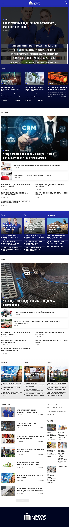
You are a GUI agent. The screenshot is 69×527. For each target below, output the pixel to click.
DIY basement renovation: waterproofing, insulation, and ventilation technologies (11, 241)
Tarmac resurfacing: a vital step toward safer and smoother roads (51, 433)
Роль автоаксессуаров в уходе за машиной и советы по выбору (37, 311)
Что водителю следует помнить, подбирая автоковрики (49, 185)
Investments (53, 368)
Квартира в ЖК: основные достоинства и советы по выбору (51, 193)
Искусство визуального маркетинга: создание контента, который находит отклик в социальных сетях (62, 454)
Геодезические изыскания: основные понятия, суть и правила (51, 451)
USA (28, 220)
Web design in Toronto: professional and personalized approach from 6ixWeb (38, 165)
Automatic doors (62, 463)
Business (6, 150)
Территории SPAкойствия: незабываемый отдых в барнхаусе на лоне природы (35, 382)
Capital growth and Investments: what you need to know (10, 88)
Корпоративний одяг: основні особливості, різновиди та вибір (26, 25)
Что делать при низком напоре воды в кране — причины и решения (56, 236)
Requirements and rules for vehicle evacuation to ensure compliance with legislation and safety (38, 321)
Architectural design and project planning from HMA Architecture (57, 385)
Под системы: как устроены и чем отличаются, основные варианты (12, 381)
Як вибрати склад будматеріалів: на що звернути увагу (62, 433)
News (5, 83)
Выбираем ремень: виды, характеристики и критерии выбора (35, 387)
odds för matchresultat (54, 404)
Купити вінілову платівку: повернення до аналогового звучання (14, 193)
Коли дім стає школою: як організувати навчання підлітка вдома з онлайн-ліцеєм (34, 371)
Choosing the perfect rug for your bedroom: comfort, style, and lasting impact (35, 236)
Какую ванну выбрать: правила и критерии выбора (11, 385)
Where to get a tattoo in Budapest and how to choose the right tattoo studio (12, 390)
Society (6, 370)
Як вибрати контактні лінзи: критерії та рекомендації (11, 373)
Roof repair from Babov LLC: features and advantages (56, 226)
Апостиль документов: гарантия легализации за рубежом (35, 175)
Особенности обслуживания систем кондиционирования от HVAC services (34, 88)
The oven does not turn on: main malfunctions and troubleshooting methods (12, 247)
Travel (29, 367)
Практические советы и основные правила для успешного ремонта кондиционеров (33, 225)
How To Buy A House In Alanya (55, 245)
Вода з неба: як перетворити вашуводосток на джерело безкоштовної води (33, 247)
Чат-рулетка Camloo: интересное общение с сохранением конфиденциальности (34, 241)
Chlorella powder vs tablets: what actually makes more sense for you (17, 200)
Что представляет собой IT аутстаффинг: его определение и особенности (51, 475)
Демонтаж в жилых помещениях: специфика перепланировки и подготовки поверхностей (57, 390)
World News (53, 222)
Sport (6, 19)
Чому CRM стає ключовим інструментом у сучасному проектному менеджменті (33, 155)
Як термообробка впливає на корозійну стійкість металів (57, 88)
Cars (5, 296)
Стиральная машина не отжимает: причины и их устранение (57, 241)
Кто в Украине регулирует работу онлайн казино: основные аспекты (35, 391)
